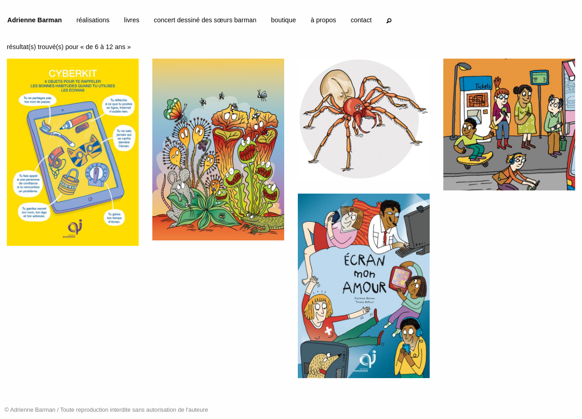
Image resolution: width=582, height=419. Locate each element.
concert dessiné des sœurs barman (205, 20)
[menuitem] (34, 22)
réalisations (93, 20)
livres (132, 20)
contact (361, 20)
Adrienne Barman (34, 20)
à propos (323, 20)
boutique (283, 20)
